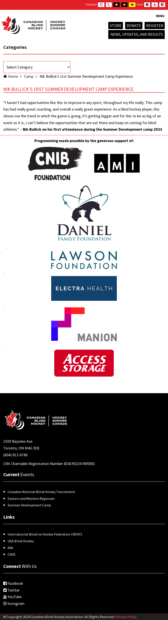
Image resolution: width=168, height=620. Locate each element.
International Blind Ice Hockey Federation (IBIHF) (45, 534)
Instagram (13, 603)
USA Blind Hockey (21, 541)
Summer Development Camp (29, 505)
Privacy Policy (125, 617)
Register (154, 25)
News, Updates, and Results (136, 34)
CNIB (11, 554)
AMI (10, 548)
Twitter (11, 590)
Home (13, 76)
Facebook (13, 583)
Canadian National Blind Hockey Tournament (41, 492)
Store (115, 25)
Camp (28, 76)
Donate (134, 25)
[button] (160, 18)
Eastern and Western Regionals (31, 498)
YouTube (12, 596)
